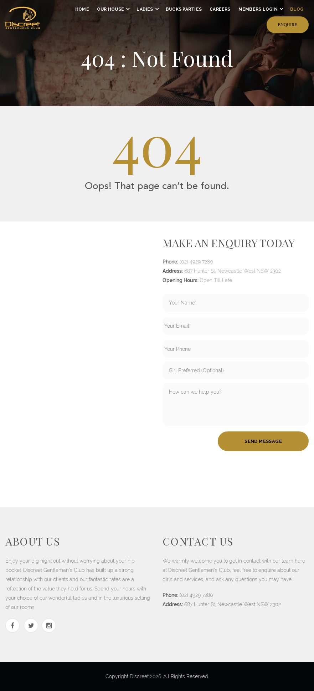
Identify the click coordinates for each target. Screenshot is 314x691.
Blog (296, 9)
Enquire (287, 24)
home (82, 9)
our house (110, 9)
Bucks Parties (184, 9)
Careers (220, 9)
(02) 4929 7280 (196, 262)
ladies (145, 9)
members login (258, 9)
